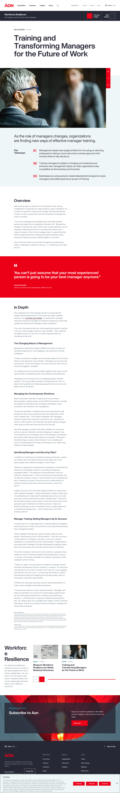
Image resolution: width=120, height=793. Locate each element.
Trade (83, 759)
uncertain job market (33, 318)
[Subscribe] (79, 723)
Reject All (91, 784)
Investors (92, 5)
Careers (85, 5)
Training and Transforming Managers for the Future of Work (74, 667)
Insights (42, 5)
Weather (84, 767)
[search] (57, 5)
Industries (32, 5)
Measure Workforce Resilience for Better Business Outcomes (43, 667)
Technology (85, 763)
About (51, 5)
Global (110, 5)
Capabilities (21, 5)
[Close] (117, 783)
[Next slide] (41, 679)
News (98, 5)
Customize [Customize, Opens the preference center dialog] (79, 784)
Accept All (105, 784)
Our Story (46, 759)
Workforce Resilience (15, 14)
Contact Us (74, 5)
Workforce (84, 771)
